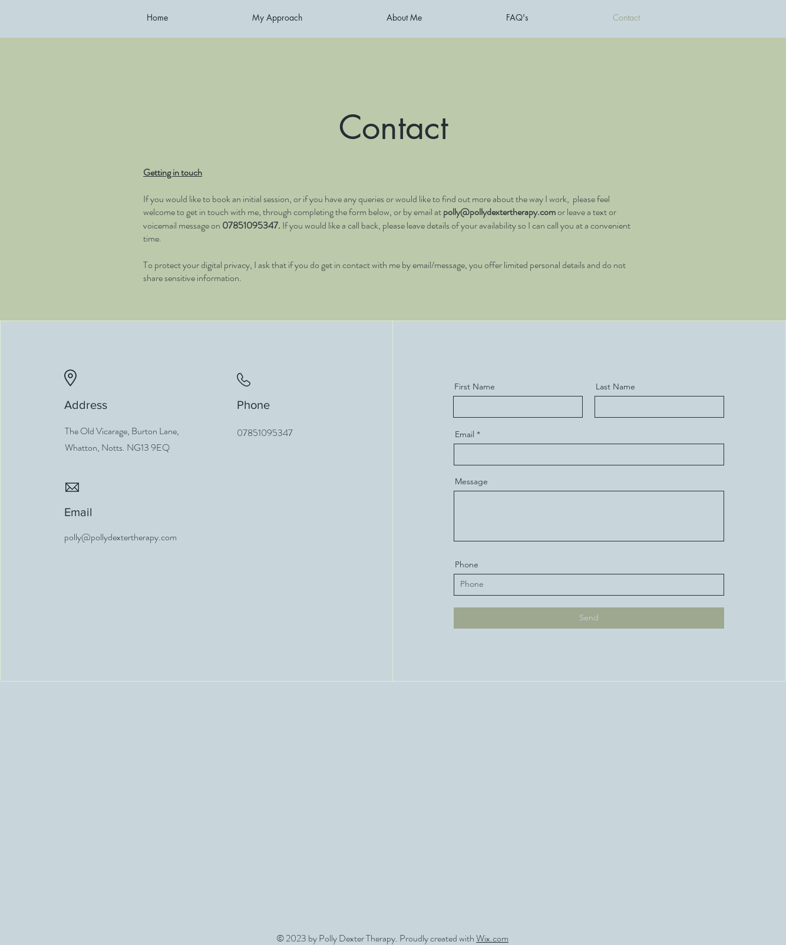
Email (464, 434)
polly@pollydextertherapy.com (499, 212)
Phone (466, 564)
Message (471, 481)
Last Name (615, 386)
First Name (474, 386)
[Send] (589, 618)
